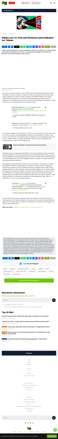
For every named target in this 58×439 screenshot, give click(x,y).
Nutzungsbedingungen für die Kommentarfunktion (29, 406)
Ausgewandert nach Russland (29, 385)
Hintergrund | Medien (23, 268)
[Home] (4, 3)
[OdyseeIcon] (33, 423)
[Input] (29, 300)
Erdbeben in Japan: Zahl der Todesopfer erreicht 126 (28, 207)
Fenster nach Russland (29, 375)
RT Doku (29, 390)
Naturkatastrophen (8, 271)
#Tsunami (30, 110)
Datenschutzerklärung (29, 399)
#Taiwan (27, 107)
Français (37, 431)
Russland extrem (29, 387)
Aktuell (29, 360)
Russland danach (29, 383)
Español (31, 431)
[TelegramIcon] (25, 423)
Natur (47, 268)
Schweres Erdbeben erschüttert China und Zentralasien (29, 145)
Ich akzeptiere (13, 304)
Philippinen (32, 271)
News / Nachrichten (21, 271)
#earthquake (24, 110)
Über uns (29, 404)
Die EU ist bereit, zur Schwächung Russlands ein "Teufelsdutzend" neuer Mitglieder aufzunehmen (26, 332)
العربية (26, 431)
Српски (43, 431)
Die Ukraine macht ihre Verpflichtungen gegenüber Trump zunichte (27, 339)
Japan (33, 268)
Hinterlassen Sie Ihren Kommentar (29, 280)
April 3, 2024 (29, 128)
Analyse (29, 362)
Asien (5, 268)
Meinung (29, 364)
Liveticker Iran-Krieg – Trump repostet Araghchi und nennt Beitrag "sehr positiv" (25, 321)
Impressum (29, 397)
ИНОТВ (29, 368)
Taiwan (51, 271)
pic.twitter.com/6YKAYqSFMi (19, 190)
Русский (20, 431)
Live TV (12, 3)
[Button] (54, 300)
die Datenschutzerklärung (17, 304)
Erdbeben (12, 268)
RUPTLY (29, 373)
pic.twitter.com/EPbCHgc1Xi (34, 125)
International (16, 274)
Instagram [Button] (29, 353)
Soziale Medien (42, 271)
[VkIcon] (28, 423)
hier (26, 436)
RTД (29, 371)
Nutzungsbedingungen (29, 401)
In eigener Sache (29, 408)
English (14, 431)
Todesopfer (7, 274)
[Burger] (54, 3)
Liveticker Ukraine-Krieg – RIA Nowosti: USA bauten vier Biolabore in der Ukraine (25, 316)
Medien (40, 268)
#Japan (18, 185)
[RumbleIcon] (30, 423)
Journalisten (29, 411)
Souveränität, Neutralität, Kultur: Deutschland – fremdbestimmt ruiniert (29, 327)
